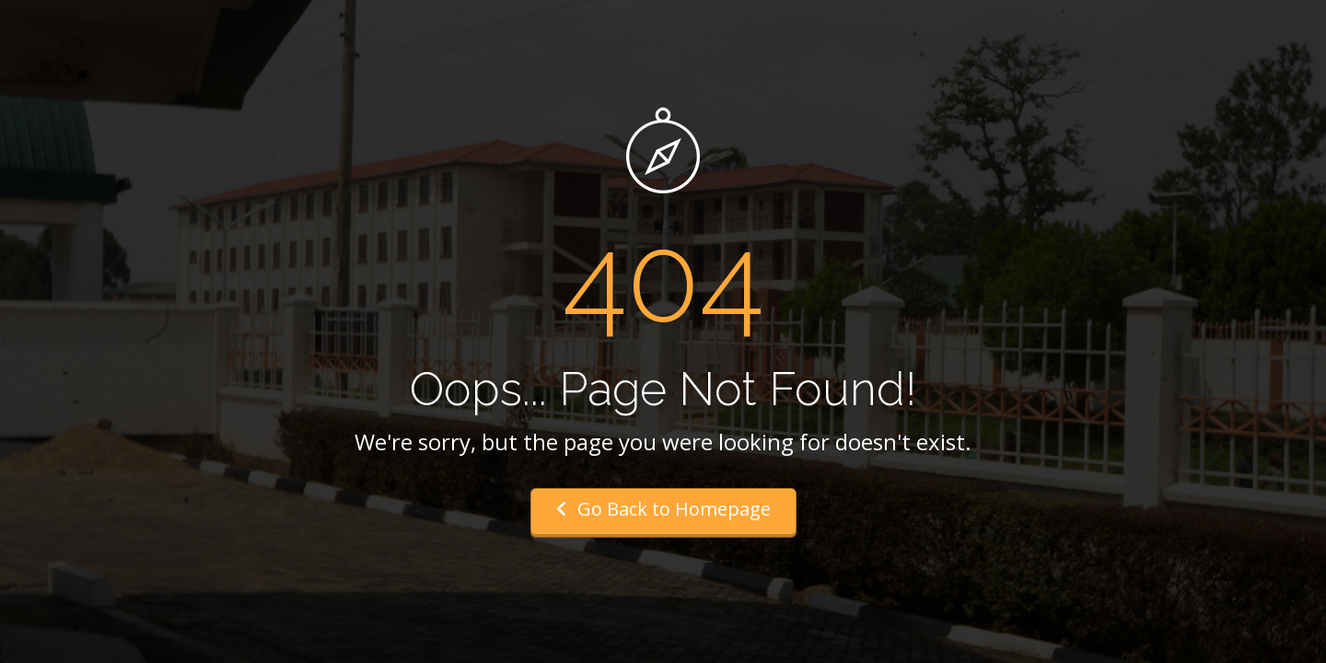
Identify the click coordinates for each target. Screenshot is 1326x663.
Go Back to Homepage (663, 508)
